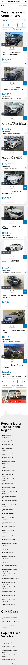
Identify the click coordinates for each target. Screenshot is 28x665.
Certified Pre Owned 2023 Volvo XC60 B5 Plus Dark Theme (12, 158)
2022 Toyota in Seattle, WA (8, 535)
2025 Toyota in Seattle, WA (8, 453)
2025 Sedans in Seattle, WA (8, 488)
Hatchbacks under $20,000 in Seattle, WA (11, 626)
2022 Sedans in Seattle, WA (8, 561)
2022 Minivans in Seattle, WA (8, 605)
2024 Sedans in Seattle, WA (8, 471)
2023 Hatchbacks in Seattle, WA (9, 544)
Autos (2, 5)
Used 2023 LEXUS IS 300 (12, 261)
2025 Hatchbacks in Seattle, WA (9, 548)
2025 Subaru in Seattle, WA (8, 527)
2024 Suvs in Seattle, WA (8, 440)
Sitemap (14, 663)
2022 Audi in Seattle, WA (7, 553)
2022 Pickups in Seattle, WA (8, 574)
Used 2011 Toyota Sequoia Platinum (12, 366)
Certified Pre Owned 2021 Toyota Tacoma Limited (12, 54)
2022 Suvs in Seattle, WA (8, 458)
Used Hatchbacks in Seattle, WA (9, 651)
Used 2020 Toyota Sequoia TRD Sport (12, 296)
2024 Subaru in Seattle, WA (8, 523)
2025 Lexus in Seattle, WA (8, 510)
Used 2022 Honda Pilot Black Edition (13, 331)
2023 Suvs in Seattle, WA (8, 436)
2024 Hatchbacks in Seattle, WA (9, 505)
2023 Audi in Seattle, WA (7, 475)
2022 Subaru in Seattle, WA (8, 592)
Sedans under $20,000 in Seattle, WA (10, 622)
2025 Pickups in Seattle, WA (8, 587)
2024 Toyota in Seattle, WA (8, 449)
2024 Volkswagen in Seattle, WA (9, 497)
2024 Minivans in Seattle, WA (8, 583)
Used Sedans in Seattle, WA (8, 647)
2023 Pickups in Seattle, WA (8, 557)
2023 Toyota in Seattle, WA (8, 466)
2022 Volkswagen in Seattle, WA (9, 566)
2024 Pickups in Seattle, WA (8, 540)
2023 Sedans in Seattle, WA (8, 462)
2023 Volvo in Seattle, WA (8, 484)
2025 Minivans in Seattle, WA (8, 596)
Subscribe (25, 5)
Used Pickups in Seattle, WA (8, 655)
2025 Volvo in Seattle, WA (8, 531)
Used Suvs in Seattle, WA (8, 642)
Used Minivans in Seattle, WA (8, 660)
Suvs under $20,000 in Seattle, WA (10, 618)
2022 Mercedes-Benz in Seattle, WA (10, 579)
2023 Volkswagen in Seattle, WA (9, 492)
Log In (20, 5)
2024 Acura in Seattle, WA (8, 518)
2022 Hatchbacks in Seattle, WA (9, 570)
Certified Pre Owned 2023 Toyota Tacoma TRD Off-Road (14, 123)
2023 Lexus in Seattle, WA (8, 479)
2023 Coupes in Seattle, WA (8, 600)
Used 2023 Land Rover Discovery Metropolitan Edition (14, 88)
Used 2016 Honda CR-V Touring (11, 227)
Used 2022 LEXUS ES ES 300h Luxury (12, 192)
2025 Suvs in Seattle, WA (8, 445)
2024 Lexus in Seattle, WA (8, 514)
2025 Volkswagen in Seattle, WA (9, 501)
